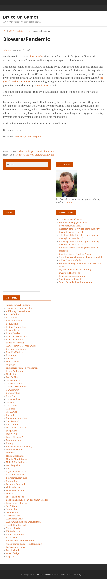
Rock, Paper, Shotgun (16, 503)
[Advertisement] (21, 255)
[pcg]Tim (10, 556)
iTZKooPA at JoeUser (16, 427)
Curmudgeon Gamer (16, 349)
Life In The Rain (14, 449)
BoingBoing (12, 324)
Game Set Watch (14, 383)
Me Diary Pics (13, 465)
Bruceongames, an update (72, 276)
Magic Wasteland (15, 456)
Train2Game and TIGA (70, 219)
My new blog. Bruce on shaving (75, 269)
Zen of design (13, 553)
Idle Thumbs (12, 424)
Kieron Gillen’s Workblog (19, 446)
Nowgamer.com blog (16, 478)
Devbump (11, 355)
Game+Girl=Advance (16, 386)
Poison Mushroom (15, 490)
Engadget (10, 364)
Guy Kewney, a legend (70, 279)
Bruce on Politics (14, 339)
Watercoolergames (15, 547)
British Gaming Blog (16, 327)
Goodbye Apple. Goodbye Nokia (75, 254)
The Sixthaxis (13, 528)
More (69, 202)
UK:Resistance (13, 531)
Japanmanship (13, 440)
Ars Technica (12, 314)
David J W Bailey (14, 352)
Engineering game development (22, 368)
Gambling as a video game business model (80, 257)
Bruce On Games (20, 17)
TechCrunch (12, 512)
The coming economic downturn (36, 151)
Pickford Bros (13, 487)
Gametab (10, 402)
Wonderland (12, 550)
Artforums (11, 317)
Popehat (10, 493)
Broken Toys (12, 330)
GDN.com (10, 409)
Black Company (14, 320)
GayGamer (11, 405)
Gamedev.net (12, 390)
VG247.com (11, 537)
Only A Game (12, 481)
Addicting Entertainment (18, 311)
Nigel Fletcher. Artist (16, 471)
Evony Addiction (14, 371)
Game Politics (13, 380)
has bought (36, 56)
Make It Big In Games (16, 462)
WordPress (68, 574)
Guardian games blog (17, 418)
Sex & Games (12, 506)
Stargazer (81, 574)
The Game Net (13, 515)
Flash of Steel (12, 374)
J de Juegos (11, 430)
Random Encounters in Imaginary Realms (27, 500)
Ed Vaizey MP (13, 361)
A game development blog (19, 308)
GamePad (11, 396)
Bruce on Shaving (15, 342)
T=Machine (11, 509)
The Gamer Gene (14, 519)
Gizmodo (10, 415)
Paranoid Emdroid (15, 484)
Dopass (9, 358)
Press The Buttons (15, 497)
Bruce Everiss (13, 333)
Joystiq (9, 443)
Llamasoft (11, 452)
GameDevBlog (13, 393)
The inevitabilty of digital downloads (34, 154)
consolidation (41, 85)
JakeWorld (11, 434)
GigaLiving (11, 412)
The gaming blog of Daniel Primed (23, 522)
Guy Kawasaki (13, 421)
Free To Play (12, 377)
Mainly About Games (16, 459)
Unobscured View (15, 534)
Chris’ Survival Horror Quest (20, 346)
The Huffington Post (16, 525)
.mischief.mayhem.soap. (18, 305)
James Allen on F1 (15, 437)
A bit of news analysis (70, 260)
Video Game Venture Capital (20, 540)
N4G (8, 468)
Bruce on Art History (16, 336)
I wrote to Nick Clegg (69, 273)
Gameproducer (13, 399)
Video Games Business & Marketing (24, 544)
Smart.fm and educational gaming (76, 282)
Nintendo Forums (15, 474)
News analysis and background (28, 136)
